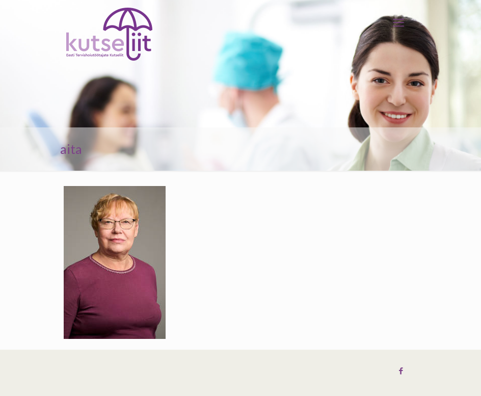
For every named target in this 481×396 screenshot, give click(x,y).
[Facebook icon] (401, 371)
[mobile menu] (398, 23)
